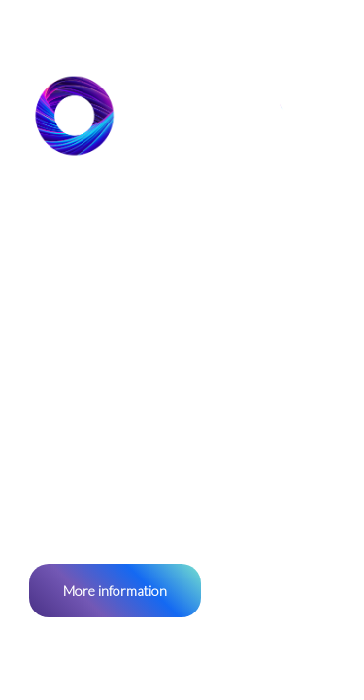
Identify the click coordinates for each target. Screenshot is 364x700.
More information (115, 590)
